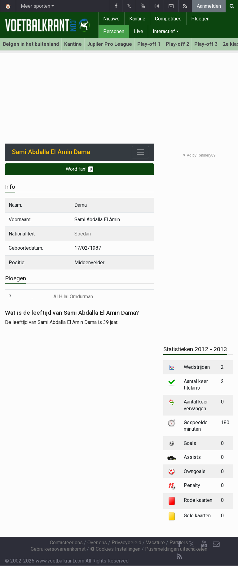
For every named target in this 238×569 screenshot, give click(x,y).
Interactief (164, 31)
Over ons (97, 542)
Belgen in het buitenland (31, 44)
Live (138, 31)
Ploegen (200, 19)
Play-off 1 (149, 44)
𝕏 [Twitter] (191, 544)
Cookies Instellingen (115, 549)
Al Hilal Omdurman (73, 297)
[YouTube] (204, 544)
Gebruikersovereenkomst (58, 549)
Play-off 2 (177, 44)
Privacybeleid (126, 542)
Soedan (82, 234)
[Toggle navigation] (140, 152)
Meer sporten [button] (35, 6)
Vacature (155, 542)
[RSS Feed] (179, 556)
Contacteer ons (66, 542)
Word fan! (79, 169)
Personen (113, 31)
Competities (168, 19)
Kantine (137, 19)
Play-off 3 (206, 44)
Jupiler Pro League (109, 44)
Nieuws (111, 19)
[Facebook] (179, 544)
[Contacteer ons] (216, 544)
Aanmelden (209, 6)
